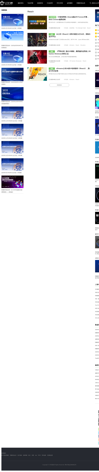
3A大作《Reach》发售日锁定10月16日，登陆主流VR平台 (69, 35)
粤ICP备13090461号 (70, 464)
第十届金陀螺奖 (5, 455)
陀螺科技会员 (81, 3)
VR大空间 (60, 3)
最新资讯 (20, 3)
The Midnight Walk (81, 28)
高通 (33, 455)
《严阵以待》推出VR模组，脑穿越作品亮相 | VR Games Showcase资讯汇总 (70, 52)
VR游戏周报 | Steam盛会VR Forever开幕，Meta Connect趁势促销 (69, 18)
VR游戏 (66, 28)
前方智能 (20, 455)
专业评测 (30, 3)
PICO (39, 455)
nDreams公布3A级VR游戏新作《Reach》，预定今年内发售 (69, 70)
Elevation (83, 45)
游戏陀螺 (25, 455)
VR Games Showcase (75, 61)
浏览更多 (59, 85)
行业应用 (50, 3)
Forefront (52, 62)
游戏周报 (71, 28)
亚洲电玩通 (50, 455)
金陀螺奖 (70, 3)
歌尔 (29, 455)
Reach (89, 28)
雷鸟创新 (44, 455)
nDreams (71, 45)
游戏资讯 (40, 3)
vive (36, 455)
